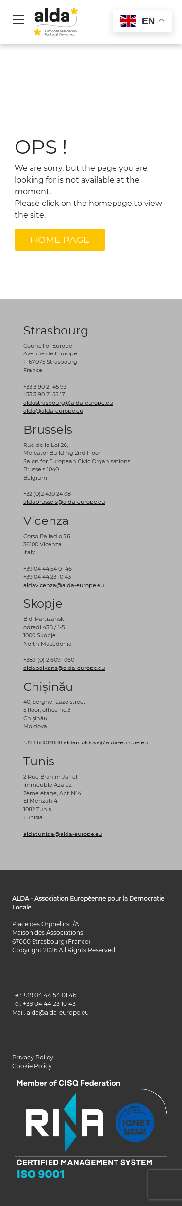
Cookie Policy (32, 1066)
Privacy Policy (32, 1057)
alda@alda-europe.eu (53, 411)
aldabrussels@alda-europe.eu (64, 502)
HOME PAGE (60, 239)
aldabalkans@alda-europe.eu (64, 668)
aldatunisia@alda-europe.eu (62, 834)
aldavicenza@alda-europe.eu (63, 585)
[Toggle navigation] (18, 19)
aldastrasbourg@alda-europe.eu (68, 402)
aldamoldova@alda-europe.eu (106, 742)
